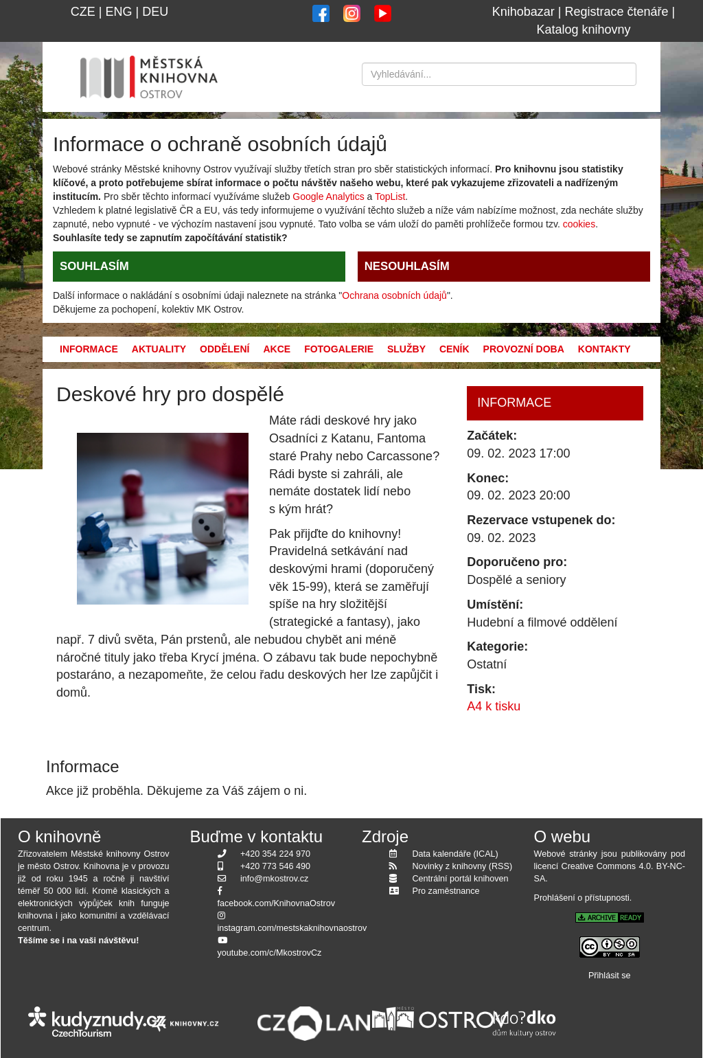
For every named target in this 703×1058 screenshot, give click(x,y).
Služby (406, 349)
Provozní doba (523, 349)
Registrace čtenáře (617, 12)
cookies (579, 223)
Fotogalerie (338, 349)
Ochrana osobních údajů (394, 295)
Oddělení (224, 349)
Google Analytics (328, 196)
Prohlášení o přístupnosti (582, 898)
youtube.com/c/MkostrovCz (270, 953)
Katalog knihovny (583, 29)
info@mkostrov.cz (274, 878)
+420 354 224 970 (275, 854)
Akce (276, 349)
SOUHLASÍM (94, 266)
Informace (89, 349)
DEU (155, 12)
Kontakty (604, 349)
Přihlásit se (609, 975)
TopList (390, 196)
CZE (83, 12)
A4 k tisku (493, 706)
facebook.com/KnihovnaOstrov (277, 903)
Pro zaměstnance (446, 891)
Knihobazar (523, 12)
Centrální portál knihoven (461, 878)
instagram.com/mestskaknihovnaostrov (292, 928)
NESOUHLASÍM (407, 266)
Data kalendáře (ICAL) (455, 854)
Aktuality (159, 349)
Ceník (454, 349)
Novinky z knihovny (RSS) (463, 866)
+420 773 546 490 (275, 866)
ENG (118, 12)
